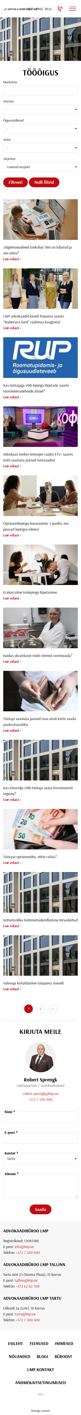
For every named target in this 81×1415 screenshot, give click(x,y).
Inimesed (64, 1343)
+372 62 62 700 (28, 1286)
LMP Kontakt (40, 1369)
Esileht (15, 1343)
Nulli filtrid (44, 182)
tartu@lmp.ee (25, 1313)
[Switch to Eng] (39, 8)
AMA (41, 1394)
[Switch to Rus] (48, 8)
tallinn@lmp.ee (26, 1280)
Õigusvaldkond (13, 120)
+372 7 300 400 (40, 1099)
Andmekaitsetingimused (40, 1382)
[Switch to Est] (31, 8)
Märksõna (10, 82)
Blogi (42, 1356)
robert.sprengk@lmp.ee (40, 1093)
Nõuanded (19, 1356)
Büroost (63, 1356)
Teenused (38, 1343)
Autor (7, 139)
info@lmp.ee (24, 1246)
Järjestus (9, 158)
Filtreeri (15, 182)
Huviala (8, 101)
